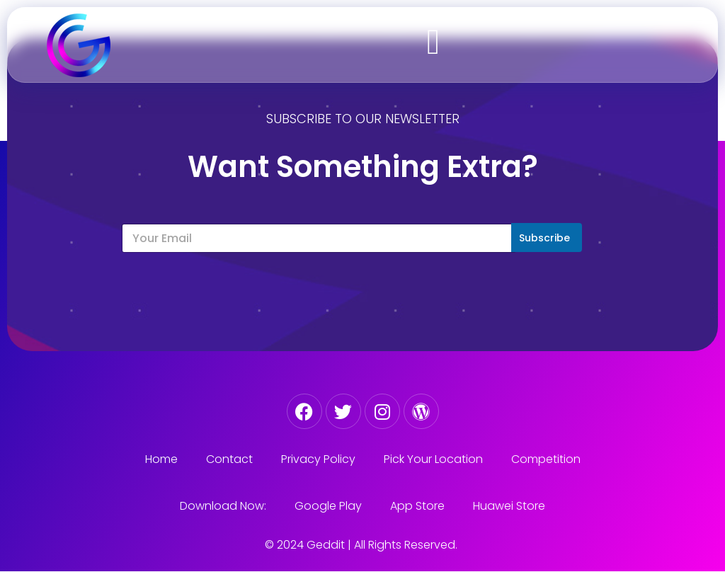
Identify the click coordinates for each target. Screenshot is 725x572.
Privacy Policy (318, 459)
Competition (546, 459)
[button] (433, 41)
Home (161, 459)
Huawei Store (509, 506)
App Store (417, 506)
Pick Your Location (433, 459)
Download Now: (223, 506)
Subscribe (544, 238)
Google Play (328, 506)
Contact (229, 459)
